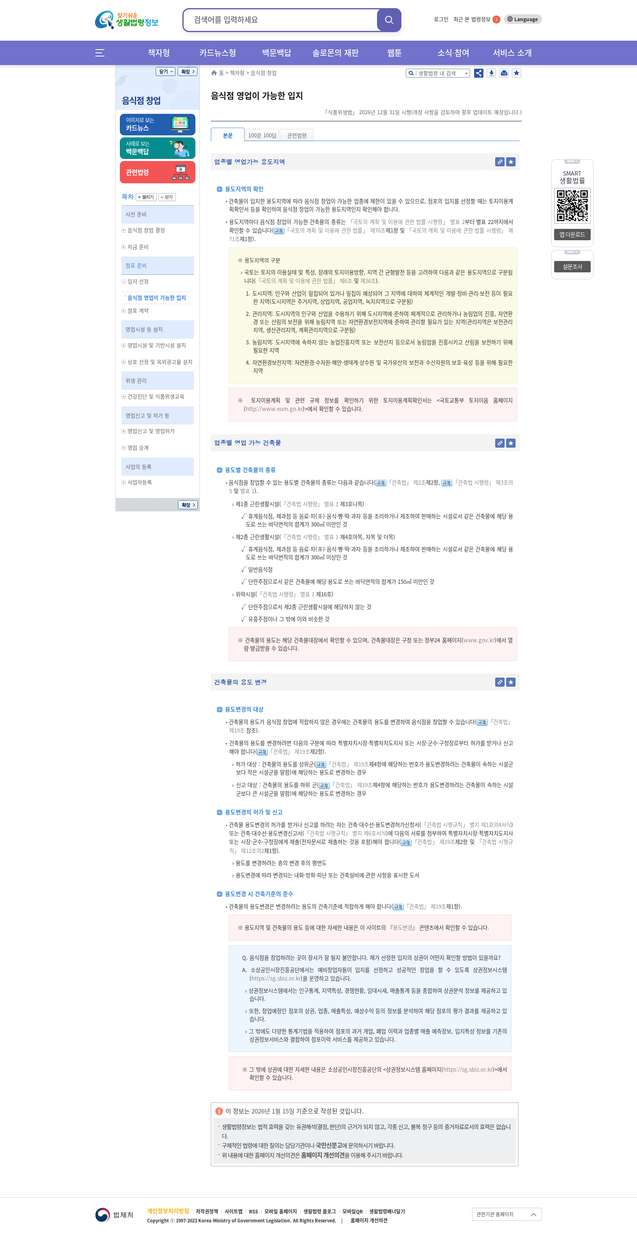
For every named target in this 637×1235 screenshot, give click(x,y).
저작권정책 (207, 1211)
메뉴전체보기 (102, 53)
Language (526, 19)
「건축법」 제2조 (406, 482)
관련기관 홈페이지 (495, 1214)
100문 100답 (262, 135)
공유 (478, 73)
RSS (253, 1211)
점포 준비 (136, 265)
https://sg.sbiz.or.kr (276, 978)
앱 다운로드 (572, 234)
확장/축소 (187, 71)
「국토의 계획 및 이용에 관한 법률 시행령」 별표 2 (406, 222)
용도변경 (402, 927)
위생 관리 (136, 380)
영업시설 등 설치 (144, 329)
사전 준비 (136, 214)
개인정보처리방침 (168, 1211)
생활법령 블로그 (319, 1211)
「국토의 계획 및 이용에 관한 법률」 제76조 (335, 230)
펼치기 (146, 197)
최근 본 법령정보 (476, 19)
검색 (389, 19)
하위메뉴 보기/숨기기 (123, 230)
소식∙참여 (453, 53)
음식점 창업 (141, 100)
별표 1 (246, 491)
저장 (491, 73)
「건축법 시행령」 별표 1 (309, 504)
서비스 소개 (512, 53)
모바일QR (352, 1211)
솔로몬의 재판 (335, 53)
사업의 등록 (139, 466)
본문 (228, 135)
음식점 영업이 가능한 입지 (157, 297)
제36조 (367, 281)
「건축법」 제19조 (289, 751)
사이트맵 (234, 1211)
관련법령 (297, 135)
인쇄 (504, 73)
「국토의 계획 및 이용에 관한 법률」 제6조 (304, 281)
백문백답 (276, 53)
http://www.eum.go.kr (274, 409)
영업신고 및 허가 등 (147, 415)
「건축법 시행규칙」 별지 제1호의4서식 (466, 824)
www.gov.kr (479, 640)
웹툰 (394, 53)
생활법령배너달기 (387, 1211)
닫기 (166, 71)
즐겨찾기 (516, 73)
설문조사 (572, 266)
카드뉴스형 (217, 53)
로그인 (441, 19)
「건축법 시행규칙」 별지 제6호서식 (345, 833)
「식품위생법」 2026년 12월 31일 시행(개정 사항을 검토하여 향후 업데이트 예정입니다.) (422, 112)
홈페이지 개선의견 (369, 1220)
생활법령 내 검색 (437, 73)
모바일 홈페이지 (280, 1211)
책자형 (159, 53)
